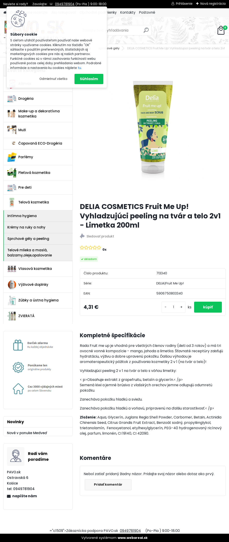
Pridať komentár (108, 484)
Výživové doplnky (27, 284)
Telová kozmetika (28, 202)
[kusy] (173, 307)
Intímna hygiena (22, 215)
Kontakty (128, 12)
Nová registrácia (213, 3)
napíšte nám (24, 496)
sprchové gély (109, 48)
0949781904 (64, 4)
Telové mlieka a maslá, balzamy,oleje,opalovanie (29, 253)
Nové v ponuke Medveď (27, 433)
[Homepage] (4, 12)
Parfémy (20, 157)
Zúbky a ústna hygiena (33, 300)
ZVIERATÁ (20, 316)
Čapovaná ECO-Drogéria (34, 143)
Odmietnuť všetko (53, 79)
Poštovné (147, 12)
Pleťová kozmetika (28, 172)
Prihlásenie (184, 3)
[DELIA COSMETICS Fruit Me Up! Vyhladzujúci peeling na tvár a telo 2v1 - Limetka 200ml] (153, 131)
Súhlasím (89, 78)
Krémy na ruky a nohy (26, 227)
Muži (16, 130)
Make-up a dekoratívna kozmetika (33, 114)
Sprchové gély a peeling (28, 238)
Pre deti (19, 188)
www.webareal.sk (133, 538)
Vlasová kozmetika (29, 269)
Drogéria (20, 98)
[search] (146, 32)
